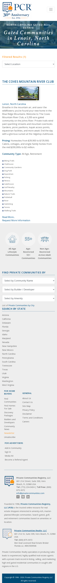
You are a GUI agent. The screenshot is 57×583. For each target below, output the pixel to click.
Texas (5, 369)
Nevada (5, 342)
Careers (25, 421)
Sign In (8, 452)
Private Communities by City (21, 305)
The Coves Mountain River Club (28, 82)
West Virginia (8, 385)
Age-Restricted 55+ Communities (28, 245)
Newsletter (9, 433)
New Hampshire (9, 346)
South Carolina (8, 361)
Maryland (6, 338)
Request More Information (16, 220)
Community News (9, 428)
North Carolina (8, 354)
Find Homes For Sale (9, 407)
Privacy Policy (28, 410)
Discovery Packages (8, 414)
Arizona (5, 315)
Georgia (5, 330)
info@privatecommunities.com (30, 493)
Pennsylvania (8, 358)
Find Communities (10, 400)
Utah (4, 373)
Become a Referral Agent (16, 459)
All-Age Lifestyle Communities (12, 244)
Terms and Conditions (32, 417)
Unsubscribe (9, 437)
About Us (26, 398)
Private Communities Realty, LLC (30, 530)
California (6, 319)
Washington (7, 381)
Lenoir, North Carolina (14, 104)
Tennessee (7, 365)
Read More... (8, 217)
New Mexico (7, 350)
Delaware (6, 322)
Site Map (26, 406)
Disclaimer (27, 413)
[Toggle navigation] (51, 9)
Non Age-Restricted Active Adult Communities (45, 245)
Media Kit (9, 455)
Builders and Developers (10, 421)
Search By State (14, 308)
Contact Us (27, 402)
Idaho (4, 334)
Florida (5, 326)
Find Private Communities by (23, 272)
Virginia (5, 377)
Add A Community (13, 448)
